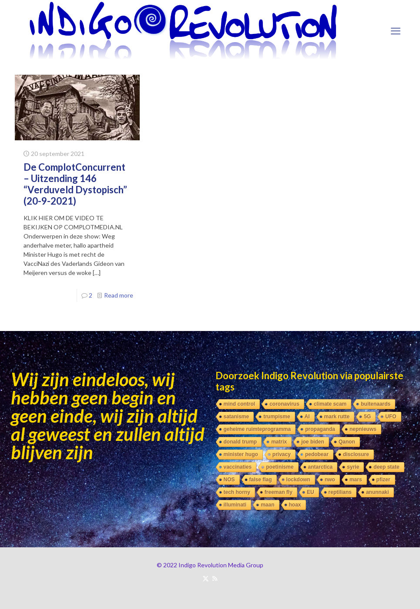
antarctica (320, 467)
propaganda (320, 429)
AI (307, 417)
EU (310, 492)
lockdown (298, 480)
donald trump (240, 442)
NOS (229, 480)
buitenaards (375, 404)
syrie (353, 467)
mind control (239, 404)
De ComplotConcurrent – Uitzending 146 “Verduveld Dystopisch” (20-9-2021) (75, 184)
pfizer (383, 480)
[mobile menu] (395, 30)
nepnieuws (362, 429)
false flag (260, 480)
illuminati (235, 505)
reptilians (340, 492)
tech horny (237, 492)
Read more (118, 295)
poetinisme (279, 467)
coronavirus (284, 404)
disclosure (356, 454)
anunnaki (377, 492)
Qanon (347, 442)
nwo (330, 480)
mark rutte (337, 417)
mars (355, 480)
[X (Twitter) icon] (205, 578)
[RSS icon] (215, 578)
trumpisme (276, 417)
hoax (295, 505)
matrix (279, 442)
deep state (386, 467)
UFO (390, 417)
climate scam (330, 404)
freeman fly (278, 492)
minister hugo (241, 454)
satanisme (236, 417)
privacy (281, 454)
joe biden (312, 442)
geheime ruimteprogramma (257, 429)
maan (267, 505)
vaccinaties (238, 467)
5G (367, 417)
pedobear (317, 454)
